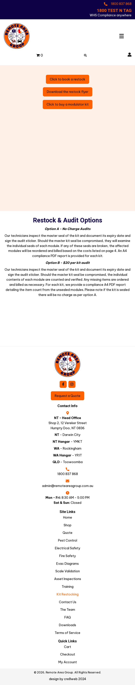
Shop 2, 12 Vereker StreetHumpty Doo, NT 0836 (68, 425)
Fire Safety (67, 556)
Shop (67, 525)
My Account (67, 662)
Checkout (67, 654)
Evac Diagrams (67, 564)
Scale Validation (67, 571)
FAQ (67, 617)
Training (67, 587)
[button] (63, 384)
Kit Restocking (68, 594)
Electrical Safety (67, 548)
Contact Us (67, 602)
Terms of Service (67, 633)
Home (67, 517)
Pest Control (67, 540)
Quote (67, 533)
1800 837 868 (67, 474)
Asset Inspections (67, 579)
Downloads (67, 625)
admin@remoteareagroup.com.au (67, 486)
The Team (67, 610)
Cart (67, 647)
